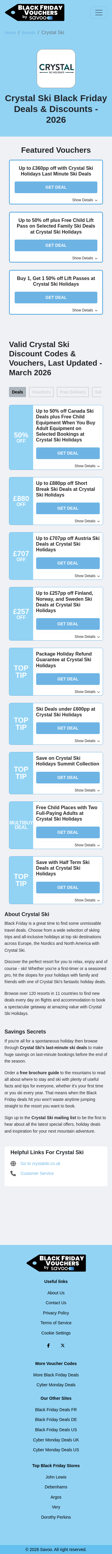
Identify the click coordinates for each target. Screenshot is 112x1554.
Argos (56, 1497)
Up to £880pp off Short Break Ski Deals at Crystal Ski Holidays (65, 489)
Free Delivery (73, 392)
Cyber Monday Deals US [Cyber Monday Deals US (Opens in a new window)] (56, 1449)
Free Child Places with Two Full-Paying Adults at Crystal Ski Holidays (66, 813)
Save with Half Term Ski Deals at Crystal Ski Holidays (63, 868)
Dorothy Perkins (56, 1517)
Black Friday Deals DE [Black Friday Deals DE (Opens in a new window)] (56, 1419)
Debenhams (56, 1487)
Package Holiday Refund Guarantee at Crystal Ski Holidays (64, 659)
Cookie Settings (55, 1333)
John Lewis (55, 1477)
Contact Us (56, 1302)
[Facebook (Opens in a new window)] (48, 1345)
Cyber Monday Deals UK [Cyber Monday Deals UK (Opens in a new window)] (56, 1440)
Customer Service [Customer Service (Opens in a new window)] (32, 1173)
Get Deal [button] (56, 187)
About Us (56, 1292)
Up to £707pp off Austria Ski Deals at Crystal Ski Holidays (68, 544)
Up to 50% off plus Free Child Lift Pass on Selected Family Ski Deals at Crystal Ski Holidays (56, 226)
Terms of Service (55, 1322)
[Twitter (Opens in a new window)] (63, 1345)
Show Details (84, 200)
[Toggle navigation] (98, 13)
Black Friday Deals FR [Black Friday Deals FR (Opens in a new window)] (56, 1409)
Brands (28, 32)
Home (10, 32)
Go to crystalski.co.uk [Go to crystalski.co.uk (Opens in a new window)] (35, 1163)
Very (56, 1507)
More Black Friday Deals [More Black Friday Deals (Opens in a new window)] (56, 1375)
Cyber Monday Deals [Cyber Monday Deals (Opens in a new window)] (56, 1384)
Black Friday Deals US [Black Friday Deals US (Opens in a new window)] (56, 1429)
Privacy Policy (56, 1313)
